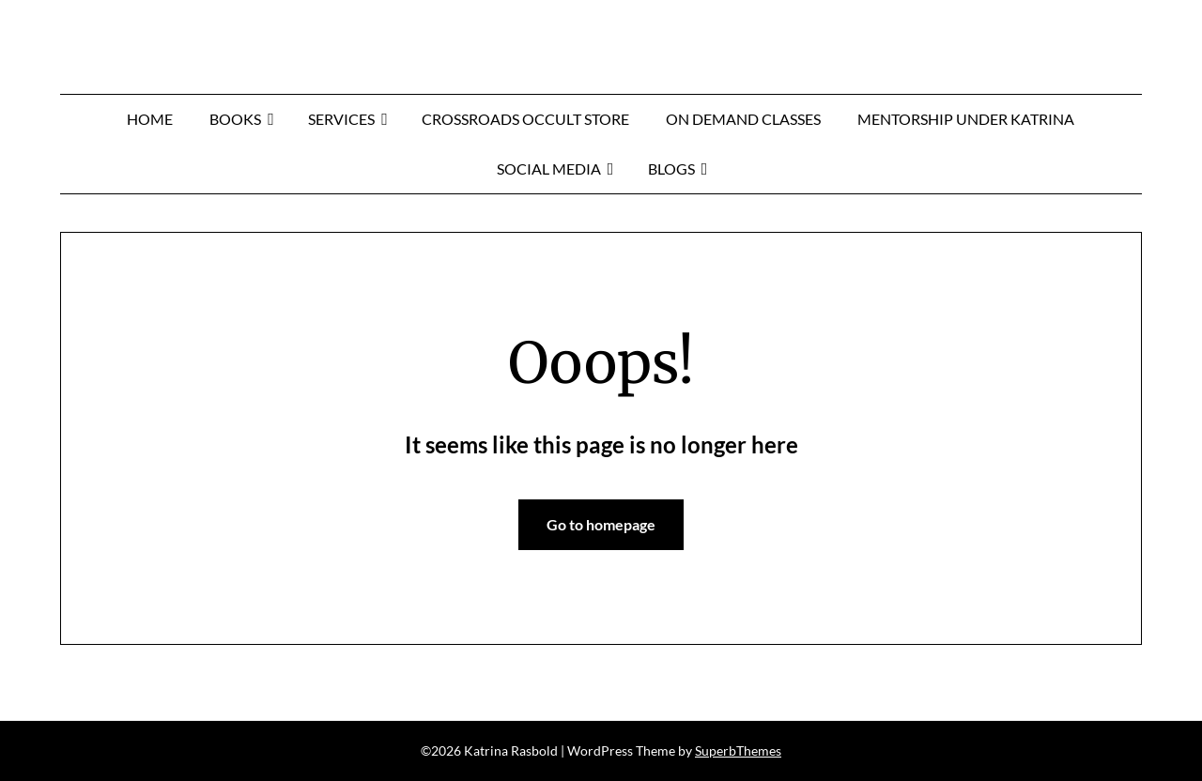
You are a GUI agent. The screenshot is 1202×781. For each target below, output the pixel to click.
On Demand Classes (743, 119)
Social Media (549, 168)
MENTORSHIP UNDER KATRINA (965, 119)
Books (235, 119)
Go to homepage (601, 524)
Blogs (671, 168)
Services (341, 119)
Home (150, 119)
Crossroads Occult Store (525, 119)
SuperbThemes (738, 750)
